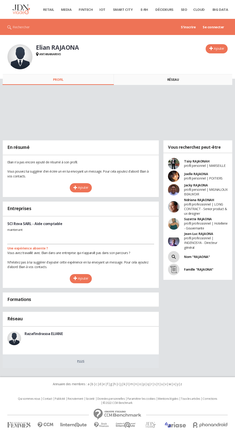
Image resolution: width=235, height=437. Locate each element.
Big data (220, 9)
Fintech (86, 9)
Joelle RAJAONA (196, 174)
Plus (80, 361)
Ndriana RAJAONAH (199, 200)
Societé (90, 398)
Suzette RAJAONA (198, 219)
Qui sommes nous (29, 398)
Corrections (210, 398)
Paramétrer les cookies (141, 398)
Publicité (60, 398)
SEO (184, 9)
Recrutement (75, 398)
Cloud (199, 9)
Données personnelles (111, 398)
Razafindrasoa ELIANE (44, 333)
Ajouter (219, 48)
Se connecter (213, 27)
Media (66, 9)
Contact (47, 398)
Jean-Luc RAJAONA (198, 234)
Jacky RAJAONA (196, 185)
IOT (102, 9)
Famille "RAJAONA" (198, 269)
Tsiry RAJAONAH (196, 161)
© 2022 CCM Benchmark (117, 403)
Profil (58, 79)
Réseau (173, 79)
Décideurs (164, 9)
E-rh (144, 9)
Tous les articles (190, 398)
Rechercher (21, 27)
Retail (48, 9)
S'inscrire (188, 27)
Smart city (123, 9)
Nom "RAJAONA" (197, 257)
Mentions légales (168, 398)
